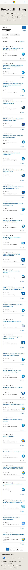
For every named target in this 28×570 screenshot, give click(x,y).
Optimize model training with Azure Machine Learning (13, 305)
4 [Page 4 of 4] (17, 549)
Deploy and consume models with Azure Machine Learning (12, 221)
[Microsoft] (14, 2)
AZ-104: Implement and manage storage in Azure (12, 238)
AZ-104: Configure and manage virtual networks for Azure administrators (13, 288)
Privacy (9, 563)
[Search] (12, 27)
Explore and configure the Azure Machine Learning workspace (12, 371)
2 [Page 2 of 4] (10, 549)
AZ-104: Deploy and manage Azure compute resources (12, 337)
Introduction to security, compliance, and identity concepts (13, 136)
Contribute (3, 563)
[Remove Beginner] (5, 35)
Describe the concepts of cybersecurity (14, 451)
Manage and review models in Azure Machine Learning (13, 204)
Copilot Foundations (8, 436)
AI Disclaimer (4, 561)
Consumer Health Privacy (7, 565)
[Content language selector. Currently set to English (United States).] (8, 554)
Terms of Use (19, 565)
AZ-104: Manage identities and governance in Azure (11, 254)
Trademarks (3, 568)
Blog (20, 561)
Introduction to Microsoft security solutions (12, 420)
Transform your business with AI (12, 321)
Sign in (25, 2)
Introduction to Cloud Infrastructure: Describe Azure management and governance (13, 66)
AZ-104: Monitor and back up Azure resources (12, 388)
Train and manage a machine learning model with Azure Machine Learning (13, 467)
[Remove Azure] (5, 38)
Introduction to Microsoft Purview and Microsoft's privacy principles (13, 354)
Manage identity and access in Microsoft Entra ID (11, 518)
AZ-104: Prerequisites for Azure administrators (11, 153)
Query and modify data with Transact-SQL (13, 484)
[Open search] (21, 2)
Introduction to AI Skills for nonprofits (13, 404)
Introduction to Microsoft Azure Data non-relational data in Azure (13, 187)
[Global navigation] (1, 2)
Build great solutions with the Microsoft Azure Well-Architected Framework (14, 501)
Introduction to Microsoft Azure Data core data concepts (13, 102)
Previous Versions (13, 561)
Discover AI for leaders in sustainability (13, 534)
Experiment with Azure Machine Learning (11, 271)
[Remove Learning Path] (15, 35)
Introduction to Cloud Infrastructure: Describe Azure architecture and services (13, 85)
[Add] (21, 59)
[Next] (21, 549)
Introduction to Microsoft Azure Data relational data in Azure (13, 119)
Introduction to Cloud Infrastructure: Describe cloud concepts (13, 49)
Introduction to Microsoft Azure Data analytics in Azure (13, 170)
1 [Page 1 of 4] (7, 549)
